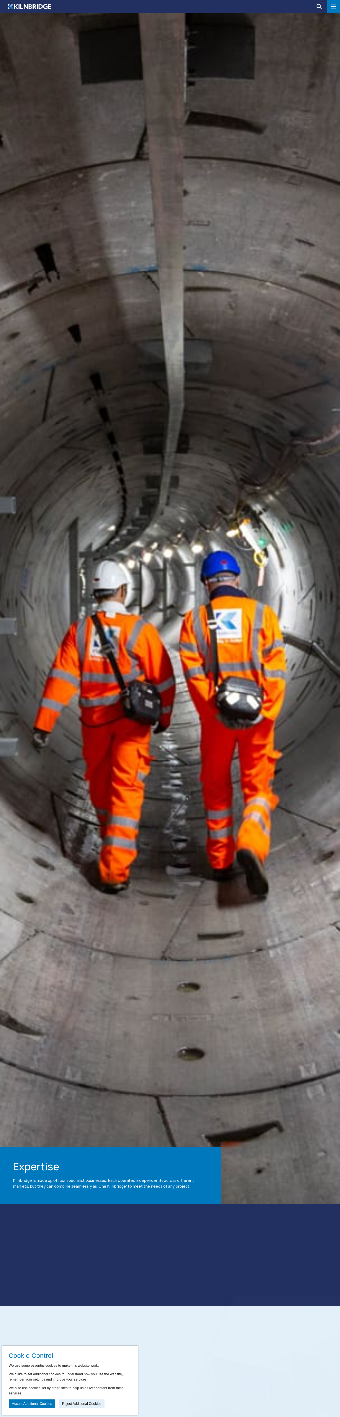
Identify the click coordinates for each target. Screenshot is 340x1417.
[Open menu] (333, 6)
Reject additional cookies (81, 1404)
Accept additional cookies (32, 1404)
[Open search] (319, 6)
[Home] (29, 6)
